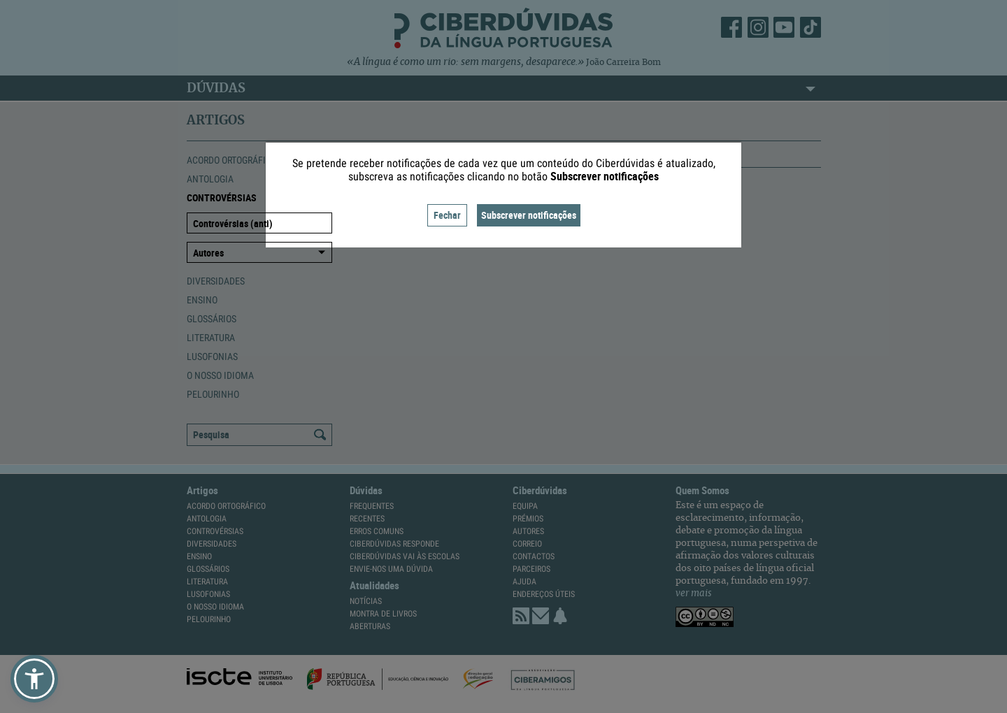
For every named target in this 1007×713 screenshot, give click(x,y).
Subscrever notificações (528, 215)
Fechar (447, 215)
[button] (34, 678)
